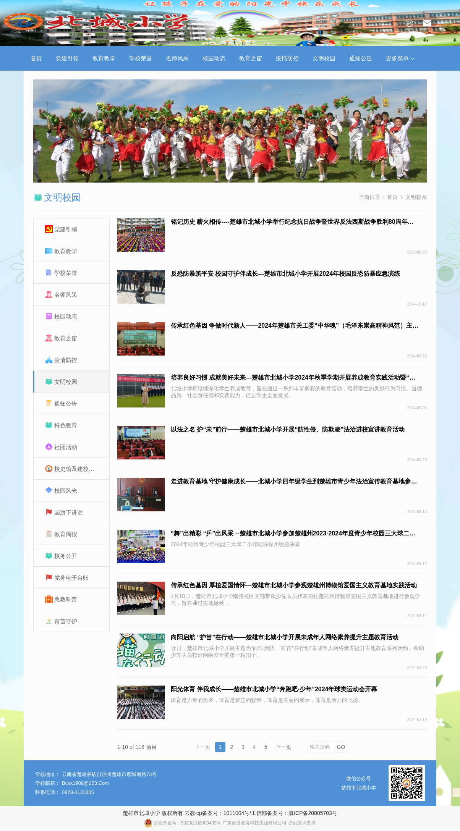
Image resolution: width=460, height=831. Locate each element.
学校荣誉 (140, 58)
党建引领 (67, 58)
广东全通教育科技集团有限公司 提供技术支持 (268, 823)
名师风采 (177, 58)
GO (341, 747)
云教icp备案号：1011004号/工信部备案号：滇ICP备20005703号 (261, 813)
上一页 (202, 747)
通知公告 (360, 58)
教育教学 (103, 58)
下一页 (283, 747)
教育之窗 (250, 58)
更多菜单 (400, 58)
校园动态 (213, 58)
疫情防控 (287, 58)
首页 (36, 58)
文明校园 (324, 58)
